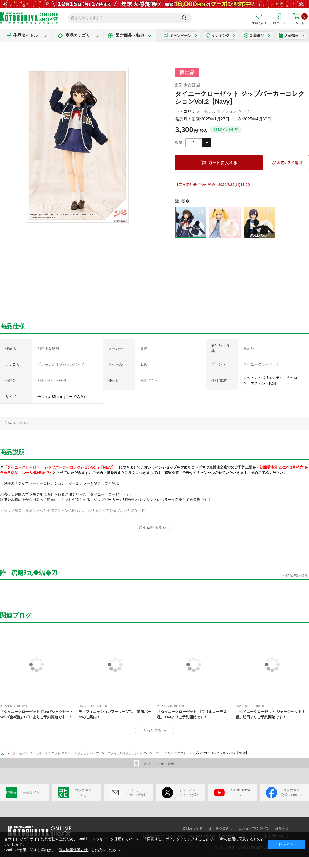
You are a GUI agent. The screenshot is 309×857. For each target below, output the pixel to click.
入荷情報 (291, 35)
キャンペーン (180, 35)
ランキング (220, 35)
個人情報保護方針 (73, 850)
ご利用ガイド (192, 828)
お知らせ (281, 828)
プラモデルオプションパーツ (222, 111)
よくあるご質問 (220, 828)
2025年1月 (149, 380)
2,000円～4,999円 (51, 380)
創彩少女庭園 (187, 85)
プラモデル (20, 753)
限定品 (248, 348)
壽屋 (144, 348)
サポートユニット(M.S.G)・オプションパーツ (67, 753)
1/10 (143, 364)
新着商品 (257, 35)
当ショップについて (253, 828)
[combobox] (198, 142)
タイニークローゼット (261, 364)
